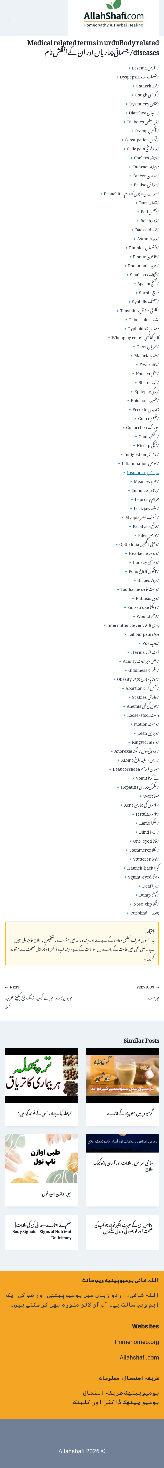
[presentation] (122, 1075)
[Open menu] (9, 18)
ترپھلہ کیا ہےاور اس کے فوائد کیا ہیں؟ (44, 1112)
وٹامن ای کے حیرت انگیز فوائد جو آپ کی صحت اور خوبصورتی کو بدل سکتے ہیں (124, 1227)
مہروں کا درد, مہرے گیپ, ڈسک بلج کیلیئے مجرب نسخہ (41, 995)
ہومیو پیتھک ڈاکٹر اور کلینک (116, 1402)
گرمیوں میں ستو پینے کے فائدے (130, 1112)
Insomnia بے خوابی (143, 471)
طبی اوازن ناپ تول (56, 1193)
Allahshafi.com (139, 1357)
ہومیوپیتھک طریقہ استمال (121, 1392)
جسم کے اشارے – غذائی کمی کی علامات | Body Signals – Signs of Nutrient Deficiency (41, 1230)
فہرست (122, 991)
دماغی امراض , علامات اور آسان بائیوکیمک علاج (123, 1165)
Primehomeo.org (137, 1341)
